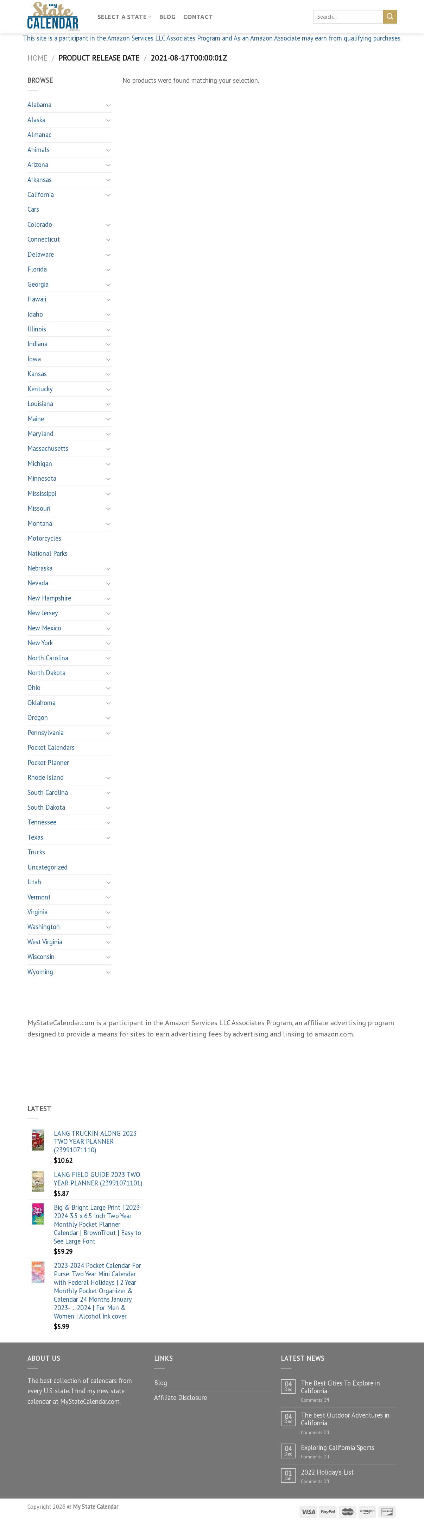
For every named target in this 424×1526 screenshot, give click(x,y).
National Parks (47, 553)
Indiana (37, 344)
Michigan (39, 463)
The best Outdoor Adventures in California (345, 1419)
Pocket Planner (48, 762)
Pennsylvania (45, 732)
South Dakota (46, 807)
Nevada (37, 583)
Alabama (39, 104)
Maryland (40, 433)
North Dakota (46, 672)
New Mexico (44, 628)
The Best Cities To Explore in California (340, 1387)
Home (37, 58)
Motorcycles (44, 538)
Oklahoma (41, 702)
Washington (43, 926)
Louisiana (40, 403)
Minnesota (41, 478)
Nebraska (39, 568)
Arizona (37, 164)
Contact (198, 17)
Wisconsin (41, 956)
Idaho (35, 314)
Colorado (39, 224)
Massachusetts (47, 448)
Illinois (36, 329)
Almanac (39, 134)
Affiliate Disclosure (180, 1397)
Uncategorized (47, 867)
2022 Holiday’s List (327, 1472)
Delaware (40, 254)
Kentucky (40, 389)
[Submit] (390, 16)
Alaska (36, 120)
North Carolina (47, 658)
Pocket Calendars (51, 747)
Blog (167, 17)
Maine (35, 419)
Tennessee (41, 822)
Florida (37, 269)
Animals (38, 149)
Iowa (34, 359)
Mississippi (41, 493)
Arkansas (39, 179)
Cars (33, 209)
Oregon (37, 717)
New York (40, 643)
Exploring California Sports (337, 1447)
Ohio (33, 687)
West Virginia (44, 942)
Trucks (36, 852)
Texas (35, 837)
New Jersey (42, 613)
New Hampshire (49, 598)
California (40, 194)
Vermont (39, 897)
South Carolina (47, 792)
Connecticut (43, 239)
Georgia (38, 284)
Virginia (37, 912)
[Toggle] (109, 105)
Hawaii (36, 299)
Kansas (37, 373)
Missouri (38, 508)
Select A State (124, 16)
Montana (39, 523)
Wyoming (40, 971)
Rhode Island (45, 777)
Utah (34, 882)
